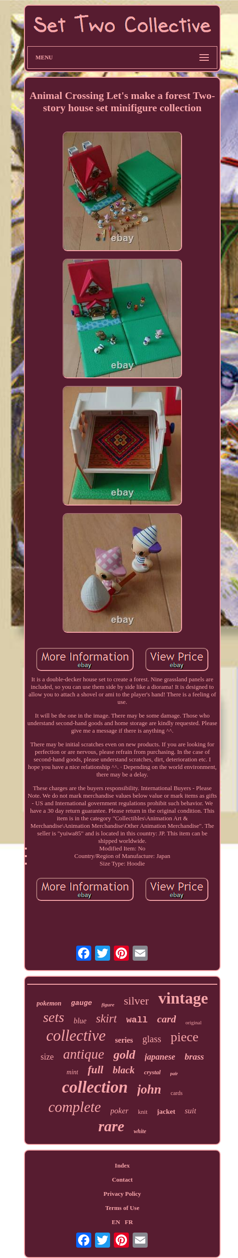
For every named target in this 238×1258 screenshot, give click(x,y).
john (149, 1089)
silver (136, 1001)
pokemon (49, 1003)
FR (129, 1221)
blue (80, 1021)
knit (142, 1111)
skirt (106, 1018)
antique (83, 1054)
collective (75, 1035)
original (193, 1022)
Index (122, 1165)
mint (73, 1072)
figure (108, 1004)
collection (95, 1087)
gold (124, 1055)
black (124, 1070)
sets (53, 1017)
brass (194, 1057)
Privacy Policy (122, 1193)
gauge (81, 1003)
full (95, 1070)
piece (184, 1036)
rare (111, 1126)
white (140, 1131)
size (47, 1057)
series (124, 1040)
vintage (183, 998)
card (166, 1019)
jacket (166, 1111)
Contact (122, 1179)
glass (152, 1039)
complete (74, 1107)
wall (137, 1020)
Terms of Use (122, 1207)
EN (115, 1221)
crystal (152, 1072)
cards (176, 1093)
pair (174, 1073)
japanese (160, 1057)
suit (191, 1110)
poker (120, 1110)
